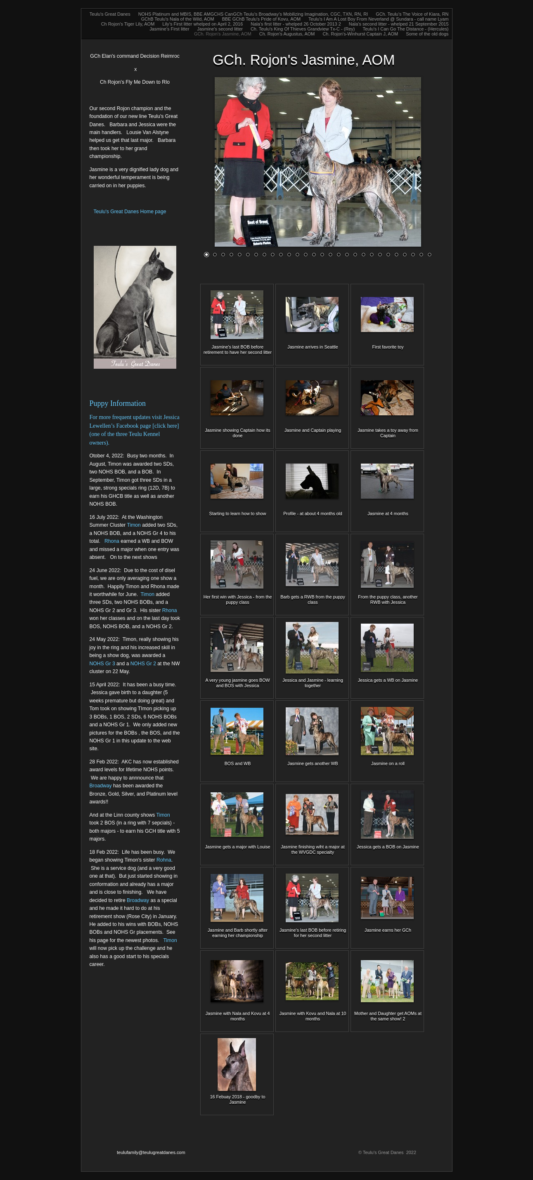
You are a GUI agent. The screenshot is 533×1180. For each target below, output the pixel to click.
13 (305, 254)
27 (421, 254)
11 (289, 254)
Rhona (111, 541)
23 (388, 254)
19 (355, 254)
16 (330, 254)
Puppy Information (118, 403)
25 (404, 254)
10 (280, 254)
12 (297, 254)
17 (338, 254)
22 (380, 254)
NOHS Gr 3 (103, 664)
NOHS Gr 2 (143, 664)
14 (313, 254)
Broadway (101, 786)
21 (371, 254)
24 (396, 254)
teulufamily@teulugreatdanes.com (151, 1152)
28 (429, 254)
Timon (133, 525)
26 (413, 254)
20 (363, 254)
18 (346, 254)
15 (322, 254)
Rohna (163, 860)
